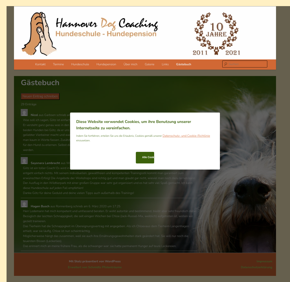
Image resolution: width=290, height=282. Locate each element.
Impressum (264, 261)
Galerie (149, 64)
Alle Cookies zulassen (148, 157)
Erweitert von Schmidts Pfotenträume (95, 267)
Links (165, 64)
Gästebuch (183, 64)
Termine (58, 64)
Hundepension (106, 64)
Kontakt (40, 64)
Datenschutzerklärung (256, 267)
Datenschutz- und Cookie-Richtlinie (186, 136)
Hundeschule (80, 64)
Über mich (130, 64)
